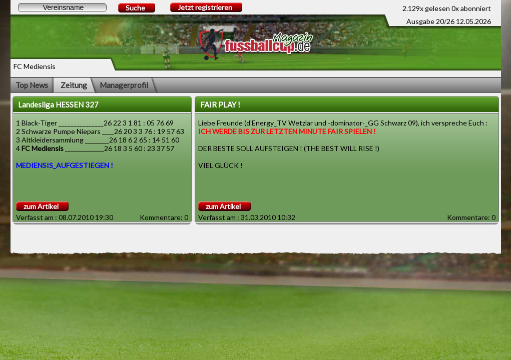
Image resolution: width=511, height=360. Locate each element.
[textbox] (62, 8)
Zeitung (74, 85)
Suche (135, 8)
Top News (32, 85)
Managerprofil (124, 85)
